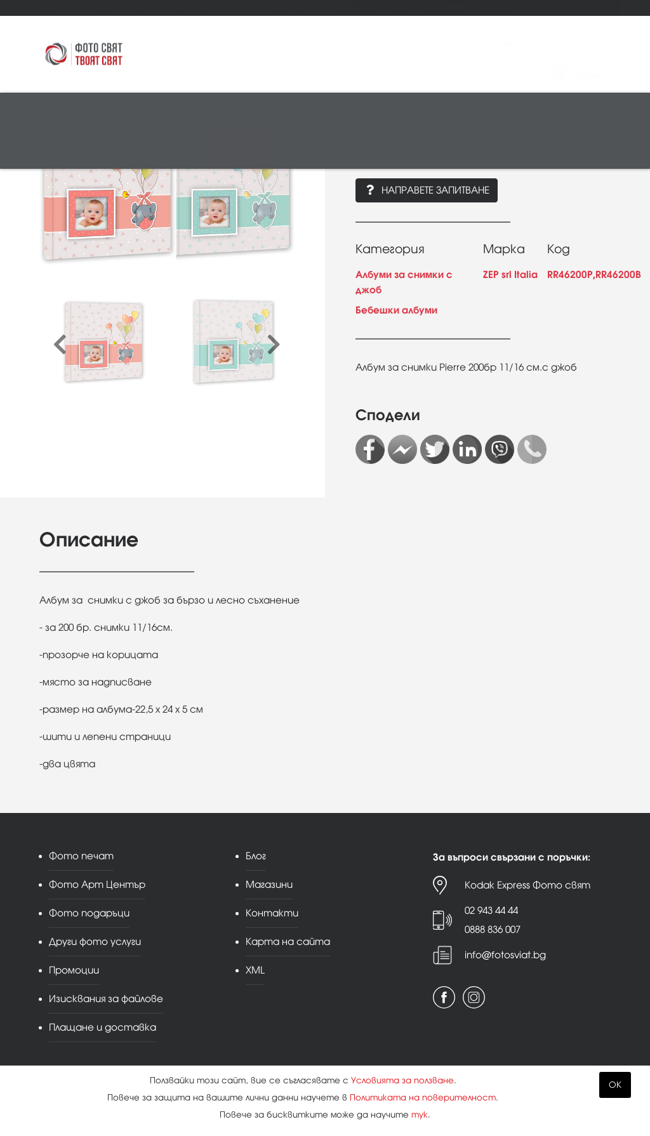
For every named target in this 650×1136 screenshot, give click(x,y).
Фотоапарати (77, 112)
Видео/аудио (208, 112)
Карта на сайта (288, 941)
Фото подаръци (203, 7)
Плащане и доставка (102, 1027)
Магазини (445, 7)
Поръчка (592, 71)
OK (615, 1085)
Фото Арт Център (127, 7)
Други (186, 150)
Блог (400, 7)
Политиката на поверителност (423, 1097)
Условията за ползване (402, 1080)
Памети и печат (286, 112)
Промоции (355, 7)
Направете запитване (426, 190)
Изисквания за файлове (106, 998)
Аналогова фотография (103, 150)
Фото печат (60, 7)
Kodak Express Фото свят (527, 885)
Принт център (239, 150)
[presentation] (60, 345)
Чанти (531, 112)
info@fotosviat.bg (505, 954)
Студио (351, 112)
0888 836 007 (493, 929)
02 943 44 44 (491, 910)
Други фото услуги (284, 7)
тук (419, 1114)
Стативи (487, 112)
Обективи (143, 112)
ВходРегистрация (548, 43)
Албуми (439, 112)
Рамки (395, 112)
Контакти (497, 7)
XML (255, 970)
